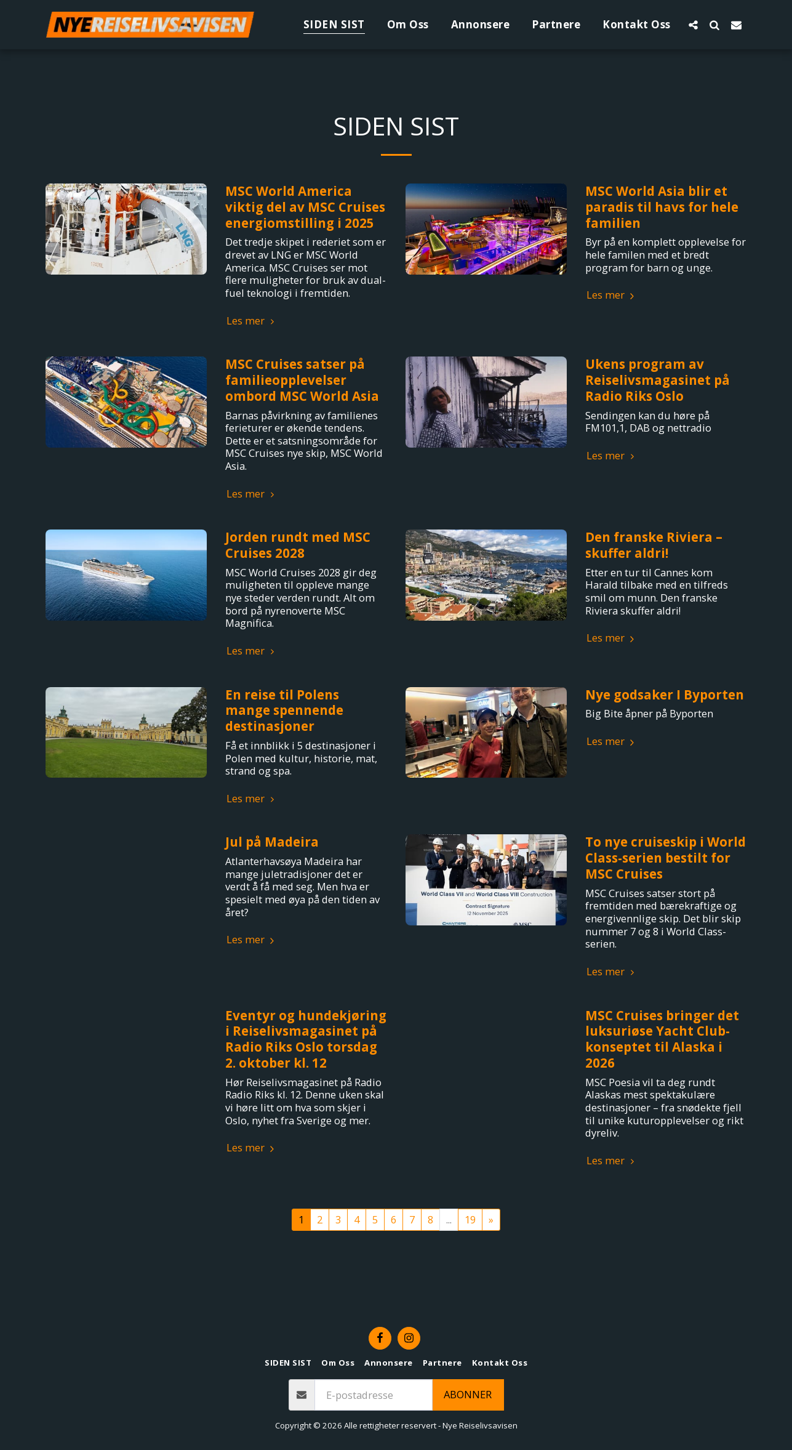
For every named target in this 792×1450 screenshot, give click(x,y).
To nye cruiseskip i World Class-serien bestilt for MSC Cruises (665, 857)
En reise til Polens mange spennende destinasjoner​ (284, 710)
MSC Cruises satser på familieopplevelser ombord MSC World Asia (302, 380)
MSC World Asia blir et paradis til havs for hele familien (661, 207)
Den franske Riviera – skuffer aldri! (653, 545)
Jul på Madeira (272, 841)
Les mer (252, 321)
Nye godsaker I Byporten (664, 694)
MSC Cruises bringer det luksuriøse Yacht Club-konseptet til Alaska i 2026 (662, 1039)
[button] (693, 24)
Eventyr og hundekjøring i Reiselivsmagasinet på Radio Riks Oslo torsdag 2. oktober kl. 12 (305, 1039)
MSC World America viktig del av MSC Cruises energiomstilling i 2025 (305, 207)
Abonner (468, 1394)
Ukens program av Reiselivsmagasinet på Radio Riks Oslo (657, 380)
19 (470, 1219)
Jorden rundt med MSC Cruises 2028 (297, 545)
